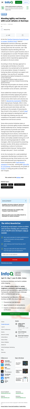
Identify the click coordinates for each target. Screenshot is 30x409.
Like (9, 35)
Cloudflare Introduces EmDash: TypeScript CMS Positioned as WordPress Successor (13, 205)
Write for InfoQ (5, 334)
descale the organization (13, 101)
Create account (5, 324)
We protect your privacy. (6, 263)
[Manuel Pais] (2, 29)
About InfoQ (4, 339)
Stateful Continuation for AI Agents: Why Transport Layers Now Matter (12, 210)
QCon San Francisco (23, 335)
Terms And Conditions (13, 406)
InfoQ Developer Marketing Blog (8, 348)
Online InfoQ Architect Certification (21, 325)
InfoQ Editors (4, 337)
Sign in (26, 2)
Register (18, 2)
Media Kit (3, 344)
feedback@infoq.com (5, 393)
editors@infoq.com (5, 397)
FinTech (3, 168)
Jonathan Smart (12, 41)
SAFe (11, 184)
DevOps (4, 14)
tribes (26, 111)
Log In (3, 327)
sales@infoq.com (19, 393)
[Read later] (22, 35)
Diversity (3, 352)
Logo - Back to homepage (9, 2)
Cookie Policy (22, 406)
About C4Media (5, 342)
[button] (14, 259)
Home (2, 321)
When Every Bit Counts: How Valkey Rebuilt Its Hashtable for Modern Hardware (14, 215)
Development (6, 201)
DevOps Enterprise (7, 187)
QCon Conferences (5, 329)
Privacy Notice (4, 406)
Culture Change (20, 184)
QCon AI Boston (22, 332)
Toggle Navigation (2, 2)
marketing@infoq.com (21, 397)
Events (2, 332)
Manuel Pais (7, 29)
